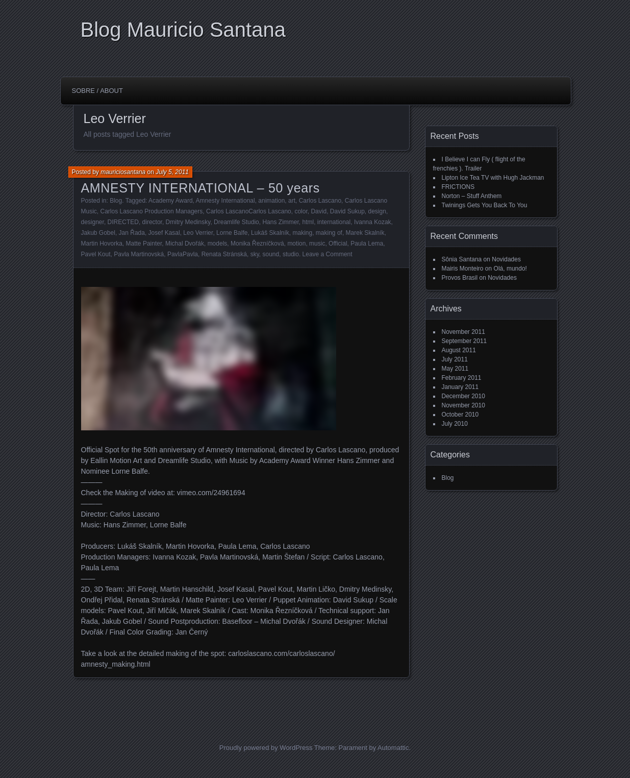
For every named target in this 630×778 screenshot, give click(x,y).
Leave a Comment (327, 254)
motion (296, 243)
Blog (116, 200)
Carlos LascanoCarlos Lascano (248, 211)
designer (92, 222)
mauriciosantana (122, 172)
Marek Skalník (365, 232)
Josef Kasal (164, 232)
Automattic (393, 747)
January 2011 (460, 387)
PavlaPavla (182, 254)
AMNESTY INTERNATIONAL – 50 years (200, 188)
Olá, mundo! (510, 268)
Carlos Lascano (320, 200)
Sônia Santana (462, 259)
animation (271, 200)
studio (291, 254)
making (303, 232)
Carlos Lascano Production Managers (151, 211)
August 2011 (459, 350)
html (308, 222)
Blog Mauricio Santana (183, 29)
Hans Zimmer (280, 222)
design (377, 211)
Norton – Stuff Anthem (472, 196)
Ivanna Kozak (372, 222)
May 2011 (455, 368)
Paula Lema (366, 243)
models (218, 243)
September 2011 (464, 341)
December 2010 (463, 396)
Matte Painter (144, 243)
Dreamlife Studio (236, 222)
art (291, 200)
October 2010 (460, 414)
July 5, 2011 (172, 172)
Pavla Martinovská (139, 254)
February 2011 (462, 377)
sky (254, 254)
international (333, 222)
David (318, 211)
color (300, 211)
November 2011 (463, 331)
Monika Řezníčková (257, 243)
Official (338, 243)
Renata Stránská (224, 254)
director (152, 222)
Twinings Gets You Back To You (484, 205)
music (317, 243)
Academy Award (170, 200)
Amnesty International (225, 200)
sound (271, 254)
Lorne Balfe (231, 232)
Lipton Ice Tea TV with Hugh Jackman (493, 177)
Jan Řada (132, 232)
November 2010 (463, 405)
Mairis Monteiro (463, 268)
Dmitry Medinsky (188, 222)
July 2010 (455, 423)
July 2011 (455, 359)
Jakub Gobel (98, 232)
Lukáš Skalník (270, 232)
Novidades (506, 259)
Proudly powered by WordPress (266, 747)
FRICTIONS (458, 186)
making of (329, 232)
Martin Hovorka (101, 243)
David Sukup (347, 211)
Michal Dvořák (184, 243)
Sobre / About (97, 90)
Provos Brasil (460, 277)
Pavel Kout (96, 254)
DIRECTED (123, 222)
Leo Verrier (198, 232)
